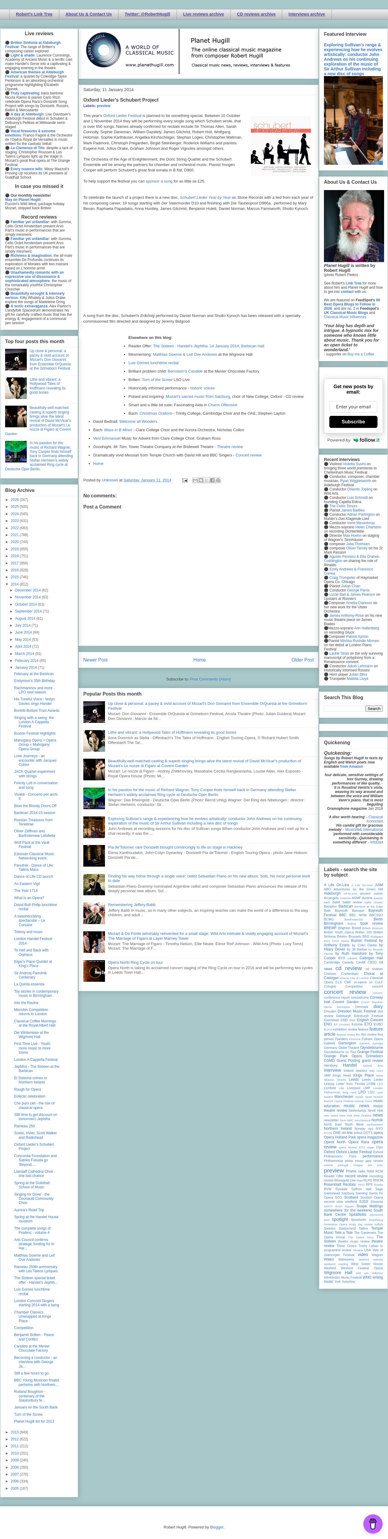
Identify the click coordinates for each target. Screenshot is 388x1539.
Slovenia (377, 1201)
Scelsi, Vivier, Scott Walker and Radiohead (35, 1135)
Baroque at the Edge (368, 906)
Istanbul (361, 1070)
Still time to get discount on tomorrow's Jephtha (35, 1117)
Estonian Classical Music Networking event (34, 856)
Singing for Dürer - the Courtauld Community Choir (34, 1198)
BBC (343, 915)
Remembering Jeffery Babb (132, 904)
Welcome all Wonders (138, 421)
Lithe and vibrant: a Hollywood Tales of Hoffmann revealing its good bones (172, 732)
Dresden (330, 1011)
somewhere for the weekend (348, 1210)
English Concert (370, 1020)
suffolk (378, 1224)
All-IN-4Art (350, 893)
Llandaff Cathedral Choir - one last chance (34, 1173)
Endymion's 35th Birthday (34, 681)
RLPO (367, 1180)
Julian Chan (350, 586)
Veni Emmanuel (107, 438)
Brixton (342, 936)
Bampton (330, 906)
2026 (15, 500)
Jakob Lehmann (360, 666)
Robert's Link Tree (34, 14)
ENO (328, 1024)
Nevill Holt (375, 1110)
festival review (346, 1034)
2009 (15, 1460)
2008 (15, 1467)
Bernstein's (185, 371)
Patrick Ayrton (357, 636)
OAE (336, 1133)
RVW (327, 1189)
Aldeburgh (332, 893)
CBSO (372, 962)
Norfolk (377, 1120)
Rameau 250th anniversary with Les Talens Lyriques (36, 1269)
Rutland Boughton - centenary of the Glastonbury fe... (29, 1396)
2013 (15, 1432)
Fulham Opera (372, 1039)
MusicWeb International (364, 830)
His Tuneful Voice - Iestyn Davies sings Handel (34, 701)
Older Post (302, 659)
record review (356, 1176)
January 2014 (26, 667)
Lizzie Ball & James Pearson (352, 594)
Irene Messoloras (361, 523)
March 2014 (25, 654)
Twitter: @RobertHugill (147, 14)
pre (370, 1165)
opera (378, 1133)
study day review (361, 1224)
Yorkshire (348, 1281)
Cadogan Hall (371, 958)
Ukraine (358, 1250)
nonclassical (362, 1120)
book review (371, 923)
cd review (348, 968)
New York (346, 1115)
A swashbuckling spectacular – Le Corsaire (29, 920)
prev (380, 1165)
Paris (352, 1156)
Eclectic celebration (29, 1096)
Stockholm (358, 1219)
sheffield (351, 1201)
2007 (15, 1474)
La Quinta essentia (29, 984)
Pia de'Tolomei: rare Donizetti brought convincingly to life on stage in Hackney (175, 847)
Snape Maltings (369, 1206)
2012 (15, 1439)
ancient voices (371, 893)
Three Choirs (346, 1246)
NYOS (328, 1133)
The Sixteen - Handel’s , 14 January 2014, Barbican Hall (208, 346)
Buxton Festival (364, 940)
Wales (329, 1259)
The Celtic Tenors (343, 506)
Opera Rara (358, 1142)
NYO (379, 1128)
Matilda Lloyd (357, 679)
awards (378, 898)
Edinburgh (343, 1016)
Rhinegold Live (345, 1180)
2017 (15, 563)
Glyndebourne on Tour (340, 1052)
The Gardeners (365, 1232)
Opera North (335, 1142)
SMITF (328, 1206)
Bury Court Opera (336, 940)
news (378, 1115)
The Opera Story (361, 1237)
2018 (15, 556)
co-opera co (363, 982)
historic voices (202, 388)
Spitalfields (357, 1214)
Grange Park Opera (343, 1056)
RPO (361, 1184)
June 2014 (24, 632)
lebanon (329, 1079)
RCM (379, 1171)
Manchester (343, 1097)
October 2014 (26, 604)
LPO (361, 1092)
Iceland (367, 1065)
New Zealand (362, 1115)
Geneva (364, 1043)
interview (332, 1070)
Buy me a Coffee (360, 354)
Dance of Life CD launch (33, 876)
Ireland (348, 1070)
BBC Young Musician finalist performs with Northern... (36, 1382)
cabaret (352, 958)
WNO (367, 1277)
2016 (15, 570)
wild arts (362, 1273)
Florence (354, 1039)
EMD (344, 1020)
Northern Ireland (338, 1128)
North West (354, 1124)
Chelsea (330, 973)
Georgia (378, 1043)
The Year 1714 (26, 891)
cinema (344, 978)
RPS (369, 1184)
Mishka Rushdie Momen (359, 641)
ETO (367, 1024)
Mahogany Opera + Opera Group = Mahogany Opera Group (35, 744)
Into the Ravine (26, 1003)
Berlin (378, 919)
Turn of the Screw (28, 1414)
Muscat (359, 1101)
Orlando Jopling (359, 489)
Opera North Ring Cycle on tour (135, 962)
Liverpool (353, 1088)
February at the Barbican (34, 674)
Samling (362, 1193)
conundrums (359, 997)
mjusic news (363, 1096)
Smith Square (344, 1206)
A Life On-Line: (362, 885)
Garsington (347, 1043)
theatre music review (354, 1241)
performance (373, 1156)
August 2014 (25, 618)
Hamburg (330, 1065)
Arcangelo (331, 898)
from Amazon (351, 766)
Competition (23, 1328)
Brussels (355, 936)
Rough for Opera (27, 1089)
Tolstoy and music (28, 932)
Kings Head (342, 1075)
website (378, 1259)
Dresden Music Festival (357, 1011)
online (358, 1133)
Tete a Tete (344, 1232)
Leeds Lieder (372, 1079)
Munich (378, 1096)
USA (367, 1250)
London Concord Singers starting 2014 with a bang (36, 1303)
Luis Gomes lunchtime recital (153, 363)
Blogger (216, 1527)
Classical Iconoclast (375, 819)
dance (328, 1007)
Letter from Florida (350, 1084)
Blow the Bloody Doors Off (35, 806)
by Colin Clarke (364, 945)
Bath (327, 910)
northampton (375, 1124)
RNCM (378, 1180)
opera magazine (370, 1137)
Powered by (353, 440)
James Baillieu (353, 510)
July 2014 (23, 625)
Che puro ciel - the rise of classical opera (34, 1105)
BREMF (330, 928)
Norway (360, 1128)
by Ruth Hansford (351, 953)
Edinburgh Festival (368, 1016)
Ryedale (341, 1189)
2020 (15, 542)
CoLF (379, 982)
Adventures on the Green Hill (358, 889)
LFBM (371, 1084)
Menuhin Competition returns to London (31, 1012)
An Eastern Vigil (27, 884)
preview (103, 106)
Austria (367, 898)
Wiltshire (377, 1273)
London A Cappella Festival (36, 1060)
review (328, 1180)
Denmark (361, 1007)
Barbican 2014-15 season (34, 813)
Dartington (343, 1007)
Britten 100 (363, 932)
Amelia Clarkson (359, 603)
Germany (330, 1047)
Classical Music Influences (345, 317)
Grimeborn (374, 1056)
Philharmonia (333, 1161)
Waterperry (346, 1259)
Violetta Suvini (354, 464)
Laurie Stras (338, 653)
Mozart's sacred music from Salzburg (198, 396)
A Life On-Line (336, 885)
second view (333, 1201)
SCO (338, 1197)
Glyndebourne (371, 1048)
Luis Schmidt (357, 498)
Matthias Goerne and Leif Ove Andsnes (34, 1257)
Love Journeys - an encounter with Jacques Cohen (35, 760)
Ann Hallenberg (366, 628)
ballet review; (374, 902)
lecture (341, 1079)
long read (349, 1092)
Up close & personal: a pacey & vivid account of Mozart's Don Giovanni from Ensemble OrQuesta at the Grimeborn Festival (50, 359)
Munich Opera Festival (338, 1101)
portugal (343, 1165)
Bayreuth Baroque (349, 910)
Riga (360, 1180)
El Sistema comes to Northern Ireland (30, 1080)
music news (356, 1105)
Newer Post (95, 659)
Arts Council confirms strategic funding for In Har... (34, 1244)
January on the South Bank (36, 1407)
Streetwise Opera (335, 1224)
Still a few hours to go (31, 1373)
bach (327, 902)
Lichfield (330, 1088)
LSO (371, 1092)
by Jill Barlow (357, 949)
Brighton (344, 928)
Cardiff (360, 962)
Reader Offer (333, 1176)
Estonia (357, 1024)
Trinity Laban (368, 1246)
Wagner (377, 1255)
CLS (338, 982)
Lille (341, 1088)
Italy (372, 1070)
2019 (15, 549)
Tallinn (363, 1228)
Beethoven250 (353, 919)
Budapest (377, 936)
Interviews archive (306, 14)
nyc (370, 1128)
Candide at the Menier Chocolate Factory (32, 1348)
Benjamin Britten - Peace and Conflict (34, 1337)
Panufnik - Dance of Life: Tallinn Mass (34, 867)
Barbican (345, 906)
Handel (350, 1065)
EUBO (378, 1024)
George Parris (358, 590)
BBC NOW (358, 915)
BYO (341, 958)
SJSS (363, 1202)
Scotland (351, 1197)
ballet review (352, 902)
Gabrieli (329, 1043)
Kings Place (363, 1075)
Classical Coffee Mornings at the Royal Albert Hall (35, 1023)
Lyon (380, 1092)
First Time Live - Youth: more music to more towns (32, 1048)
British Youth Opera (338, 932)
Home (98, 463)
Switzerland (347, 1228)
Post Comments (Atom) (210, 679)
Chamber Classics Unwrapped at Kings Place (32, 1316)
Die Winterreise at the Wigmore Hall (31, 1035)
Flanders (341, 1039)
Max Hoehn (352, 535)
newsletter (331, 1120)
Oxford (329, 1152)
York (337, 1281)
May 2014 (23, 639)
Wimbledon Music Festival (343, 1277)
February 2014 (27, 661)
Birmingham (333, 923)
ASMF (356, 898)
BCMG (329, 919)
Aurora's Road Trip (29, 1210)
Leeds (354, 1079)
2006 (15, 1481)
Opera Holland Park (340, 1137)
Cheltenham (350, 973)
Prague (358, 1165)
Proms (351, 1171)
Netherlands (357, 1110)
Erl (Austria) (342, 1024)
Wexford (330, 1268)
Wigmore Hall (338, 1272)
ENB (353, 1020)
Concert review (249, 455)
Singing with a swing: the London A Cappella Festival (34, 722)
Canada (347, 962)
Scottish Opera (371, 1197)
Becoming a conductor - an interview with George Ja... (35, 1362)
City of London (359, 978)
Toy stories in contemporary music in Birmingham (36, 993)
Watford (364, 1259)
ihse (380, 1065)
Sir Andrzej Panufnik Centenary (30, 975)
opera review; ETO (352, 1147)
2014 (15, 584)
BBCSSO (376, 915)
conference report (337, 997)
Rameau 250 (24, 1126)
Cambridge (332, 962)
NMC (350, 1120)
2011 (15, 1446)
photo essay (354, 1161)
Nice (343, 1120)
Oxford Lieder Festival (122, 115)
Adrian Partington (361, 514)
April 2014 (23, 646)
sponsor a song (159, 181)
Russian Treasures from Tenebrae (33, 822)
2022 (15, 528)
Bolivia (352, 923)
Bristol (356, 928)
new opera (331, 1115)
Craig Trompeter (342, 578)
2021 (15, 535)
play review (374, 1161)
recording (376, 1176)
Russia (378, 1184)
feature (363, 1029)
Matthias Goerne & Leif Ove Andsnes (185, 354)
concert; (378, 992)
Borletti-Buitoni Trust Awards (37, 710)
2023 (15, 521)
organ (370, 1147)
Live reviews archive (203, 14)
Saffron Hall (361, 1189)
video (363, 1254)
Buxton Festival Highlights (35, 733)
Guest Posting (348, 1060)
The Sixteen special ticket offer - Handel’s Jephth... (36, 1280)
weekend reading (336, 1264)
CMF (347, 982)
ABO (327, 889)
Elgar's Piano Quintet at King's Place (33, 964)
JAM (327, 1075)
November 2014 (28, 597)
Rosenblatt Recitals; (340, 1184)
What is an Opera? (29, 898)
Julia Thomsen (358, 544)
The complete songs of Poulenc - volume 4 (32, 1230)
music (368, 1101)
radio (361, 1171)
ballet (336, 902)
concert (377, 986)
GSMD (329, 1060)
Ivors (380, 1070)
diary (378, 1006)
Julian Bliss (358, 674)
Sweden (330, 1228)
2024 (15, 514)
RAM (370, 1171)
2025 (15, 507)
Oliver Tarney (356, 548)
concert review (345, 992)
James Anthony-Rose (346, 615)
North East (333, 1124)
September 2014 (29, 611)
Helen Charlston (368, 527)
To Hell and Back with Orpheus (31, 952)
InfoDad (376, 842)
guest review (372, 1060)
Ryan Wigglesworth (355, 481)
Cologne (330, 986)
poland (328, 1165)
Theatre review (230, 446)
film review (369, 1034)
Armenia (345, 898)
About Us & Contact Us (89, 14)
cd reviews (374, 969)
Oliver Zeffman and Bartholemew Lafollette (34, 833)
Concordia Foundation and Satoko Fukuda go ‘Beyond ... (35, 1160)
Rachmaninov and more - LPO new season (34, 690)
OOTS (368, 1133)
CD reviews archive (256, 14)
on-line (347, 1133)
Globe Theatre (348, 1047)
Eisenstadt (331, 1020)
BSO (365, 936)
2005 (15, 1488)
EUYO (328, 1029)
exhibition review (345, 1029)
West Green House (367, 1264)
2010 (15, 1453)
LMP (366, 1088)
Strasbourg (376, 1219)
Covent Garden (346, 1002)
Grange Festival (370, 1052)
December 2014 (28, 590)
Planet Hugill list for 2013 (34, 1421)
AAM (379, 885)
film (358, 1034)
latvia (379, 1075)
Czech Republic (372, 1002)
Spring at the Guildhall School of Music (32, 1185)
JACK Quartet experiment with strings (34, 774)
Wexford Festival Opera (362, 1268)
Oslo (379, 1147)
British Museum (372, 928)
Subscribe (353, 421)
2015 (15, 577)
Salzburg (347, 1193)
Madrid (328, 1096)
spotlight (340, 1219)
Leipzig (329, 1084)
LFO (380, 1084)
